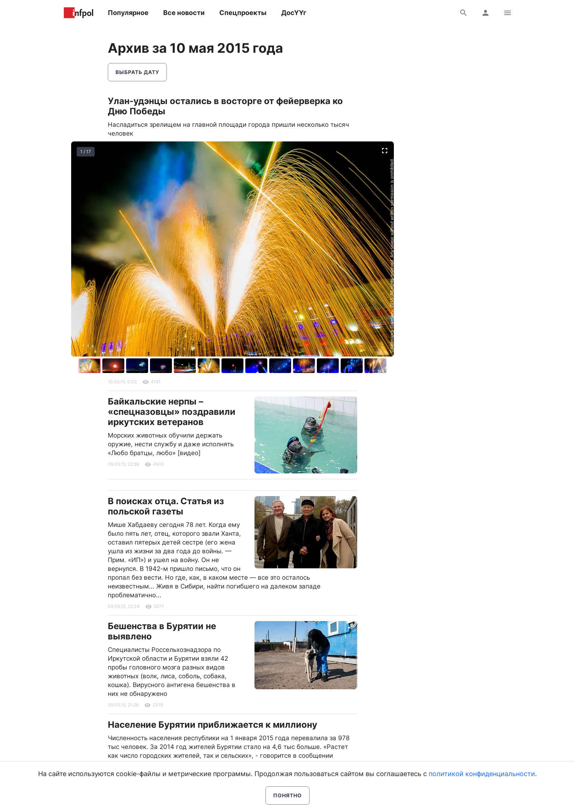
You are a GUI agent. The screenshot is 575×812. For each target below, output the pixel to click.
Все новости (184, 12)
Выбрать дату (137, 72)
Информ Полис (78, 13)
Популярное (128, 12)
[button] (114, 366)
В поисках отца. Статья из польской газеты (166, 506)
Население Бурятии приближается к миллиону (212, 724)
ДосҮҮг (293, 12)
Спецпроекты (243, 12)
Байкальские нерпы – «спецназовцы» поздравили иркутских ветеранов (171, 411)
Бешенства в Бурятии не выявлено (162, 631)
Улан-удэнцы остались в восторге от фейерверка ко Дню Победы (225, 106)
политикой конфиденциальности (482, 774)
